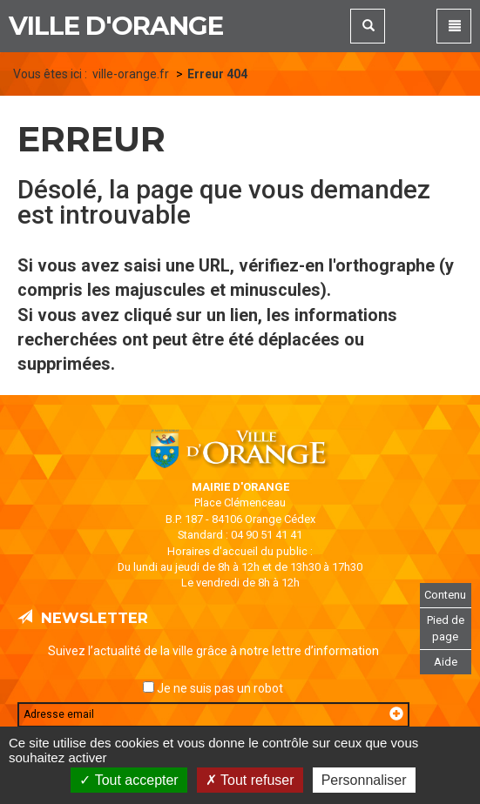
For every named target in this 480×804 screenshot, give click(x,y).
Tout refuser (250, 780)
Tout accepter (128, 780)
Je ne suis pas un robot (213, 688)
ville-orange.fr (130, 74)
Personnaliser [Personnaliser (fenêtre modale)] (364, 780)
